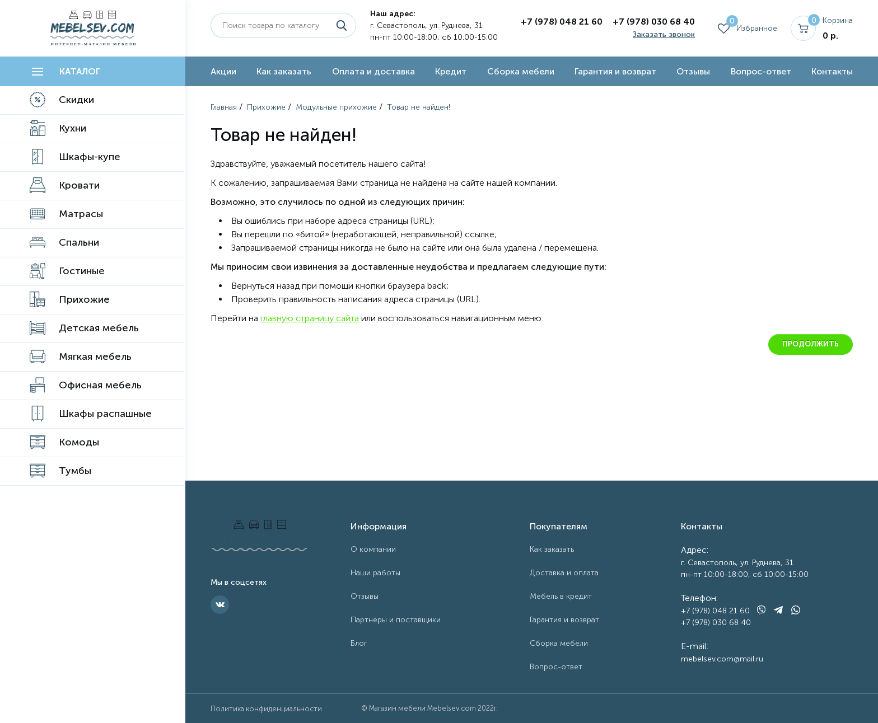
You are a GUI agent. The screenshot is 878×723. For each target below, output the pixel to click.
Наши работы (375, 573)
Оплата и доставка (373, 71)
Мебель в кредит (561, 596)
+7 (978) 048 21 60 (562, 21)
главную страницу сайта (309, 318)
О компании (373, 549)
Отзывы (693, 71)
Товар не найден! (418, 107)
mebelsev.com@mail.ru (722, 659)
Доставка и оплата (564, 573)
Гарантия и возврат (615, 71)
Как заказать (283, 71)
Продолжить (810, 344)
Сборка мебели (520, 71)
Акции (223, 71)
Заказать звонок (664, 34)
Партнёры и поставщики (396, 620)
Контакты (832, 71)
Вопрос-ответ (761, 71)
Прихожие (266, 107)
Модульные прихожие (336, 107)
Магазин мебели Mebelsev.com (422, 708)
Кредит (450, 71)
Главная (224, 107)
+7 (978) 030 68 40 (654, 21)
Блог (359, 643)
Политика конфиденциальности (266, 709)
